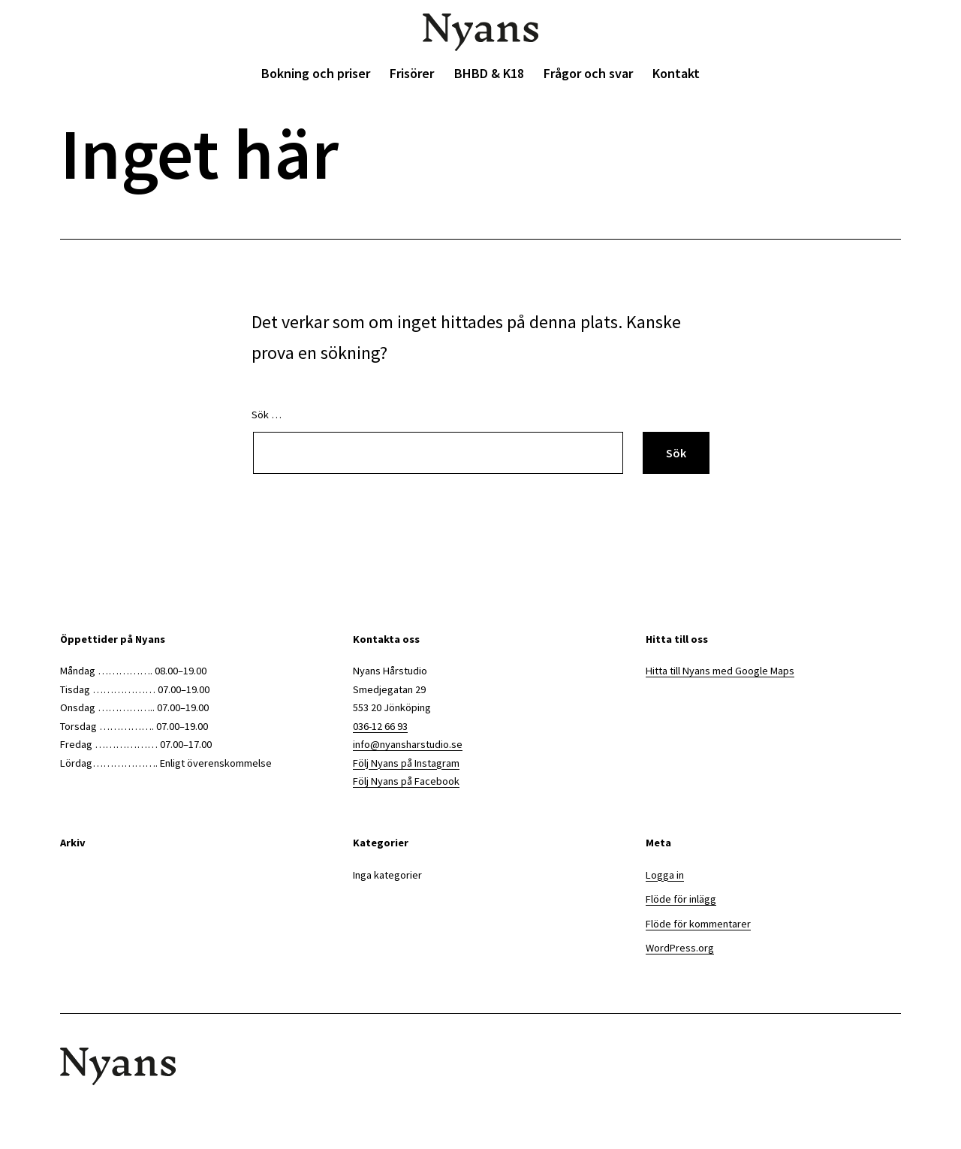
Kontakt (676, 73)
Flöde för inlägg (681, 899)
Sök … (267, 414)
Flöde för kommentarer (698, 923)
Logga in (665, 875)
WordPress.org (680, 947)
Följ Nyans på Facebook (406, 781)
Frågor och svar (588, 73)
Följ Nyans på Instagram (406, 763)
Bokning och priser (315, 73)
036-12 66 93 (380, 726)
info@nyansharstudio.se (407, 744)
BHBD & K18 (489, 73)
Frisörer (412, 73)
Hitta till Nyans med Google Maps (720, 670)
